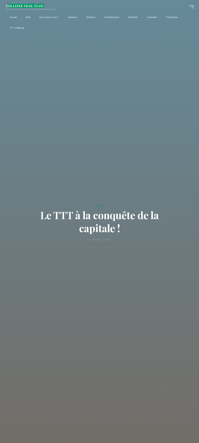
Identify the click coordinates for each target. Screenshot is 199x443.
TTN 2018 (99, 205)
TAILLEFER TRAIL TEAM (25, 6)
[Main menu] (190, 6)
